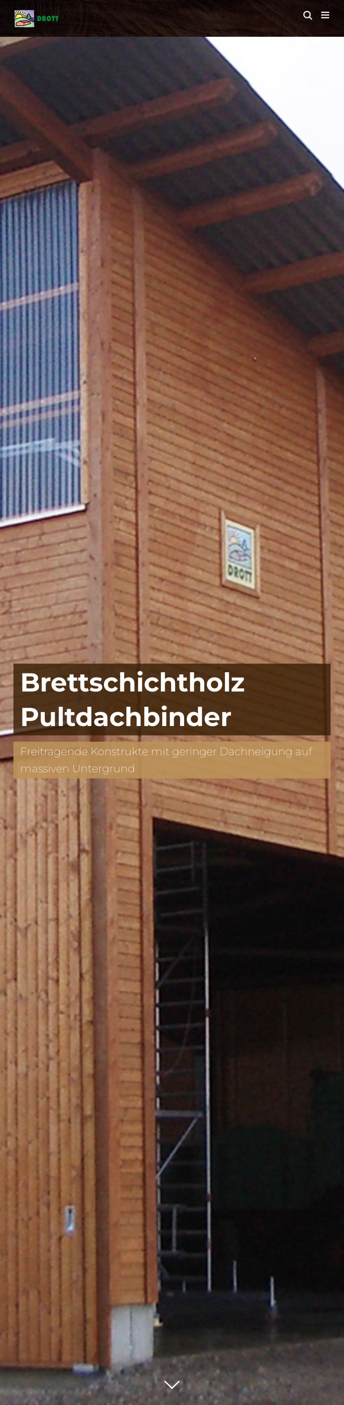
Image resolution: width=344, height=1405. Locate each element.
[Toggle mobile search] (307, 15)
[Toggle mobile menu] (326, 15)
